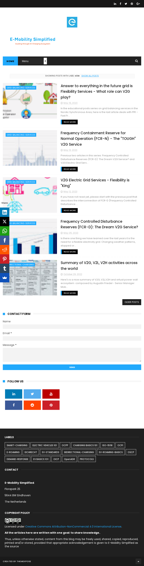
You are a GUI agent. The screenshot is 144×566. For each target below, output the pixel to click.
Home (10, 61)
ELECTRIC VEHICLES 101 (44, 445)
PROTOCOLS (87, 459)
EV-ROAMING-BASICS (111, 452)
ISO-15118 (107, 445)
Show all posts (90, 75)
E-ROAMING (13, 452)
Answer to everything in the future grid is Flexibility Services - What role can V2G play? (97, 91)
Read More (70, 121)
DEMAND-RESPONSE (17, 459)
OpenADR (69, 459)
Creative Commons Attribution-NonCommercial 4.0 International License (73, 526)
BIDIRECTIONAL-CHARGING (20, 264)
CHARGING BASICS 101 (85, 445)
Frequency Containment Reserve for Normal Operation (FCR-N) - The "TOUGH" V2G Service (98, 139)
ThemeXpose (24, 561)
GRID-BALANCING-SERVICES (21, 87)
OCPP (65, 445)
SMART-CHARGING (17, 445)
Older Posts (132, 302)
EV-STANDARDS (50, 452)
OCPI (120, 445)
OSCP (131, 452)
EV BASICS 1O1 (40, 459)
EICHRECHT (31, 452)
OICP (56, 459)
